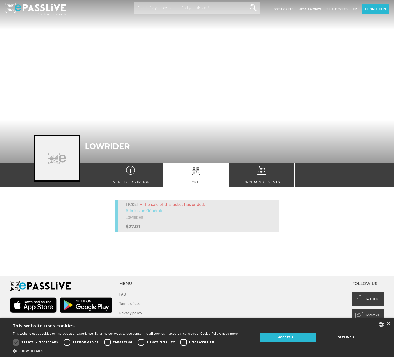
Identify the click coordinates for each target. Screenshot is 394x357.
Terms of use (130, 304)
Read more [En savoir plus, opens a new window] (230, 333)
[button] (125, 350)
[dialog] (197, 337)
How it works (310, 9)
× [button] (388, 324)
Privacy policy (130, 313)
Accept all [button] (287, 337)
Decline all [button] (348, 337)
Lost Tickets (282, 9)
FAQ (122, 294)
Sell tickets (337, 9)
